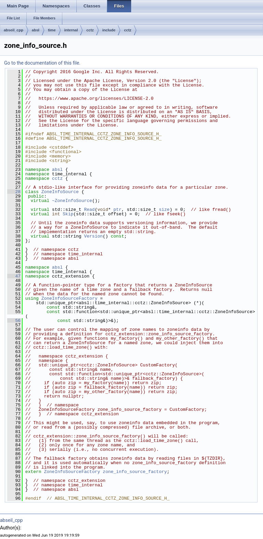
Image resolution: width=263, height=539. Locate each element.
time (52, 30)
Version (93, 236)
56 (14, 321)
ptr (117, 209)
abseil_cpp (13, 30)
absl (35, 30)
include (109, 30)
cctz (89, 30)
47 (14, 276)
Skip (68, 214)
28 (14, 192)
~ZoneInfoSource (72, 201)
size (164, 209)
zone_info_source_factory (135, 472)
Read (89, 209)
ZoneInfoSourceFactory (69, 298)
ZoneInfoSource (60, 192)
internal (71, 30)
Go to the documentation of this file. (42, 63)
